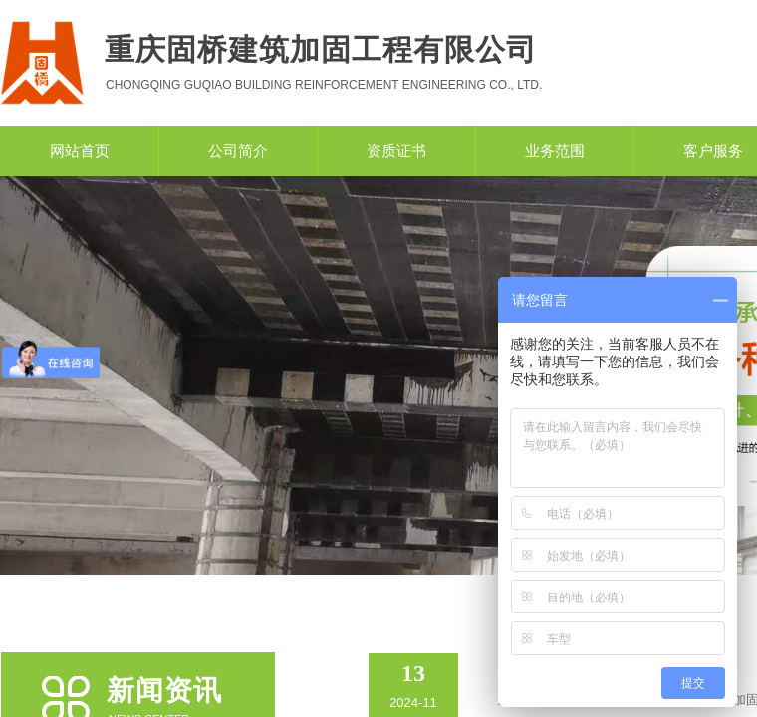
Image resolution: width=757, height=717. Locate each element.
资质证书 (396, 151)
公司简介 (238, 151)
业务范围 (555, 151)
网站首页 (80, 151)
